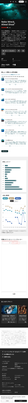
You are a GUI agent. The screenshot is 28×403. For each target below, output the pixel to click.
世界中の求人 (7, 357)
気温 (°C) (11, 198)
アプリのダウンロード (19, 375)
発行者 (16, 392)
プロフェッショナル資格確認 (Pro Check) (8, 369)
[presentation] (6, 243)
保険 (16, 379)
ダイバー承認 (17, 384)
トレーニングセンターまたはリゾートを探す (14, 351)
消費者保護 (4, 366)
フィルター (15, 242)
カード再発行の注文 (19, 368)
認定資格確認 (17, 366)
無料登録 (4, 375)
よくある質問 (5, 363)
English (20, 400)
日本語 (7, 400)
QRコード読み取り (9, 51)
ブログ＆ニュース (6, 377)
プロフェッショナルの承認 (8, 386)
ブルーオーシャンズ (6, 379)
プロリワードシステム (19, 386)
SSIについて (4, 384)
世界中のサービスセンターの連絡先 (21, 364)
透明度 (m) (18, 198)
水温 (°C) (5, 198)
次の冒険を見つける (8, 354)
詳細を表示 (4, 151)
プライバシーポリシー (7, 392)
